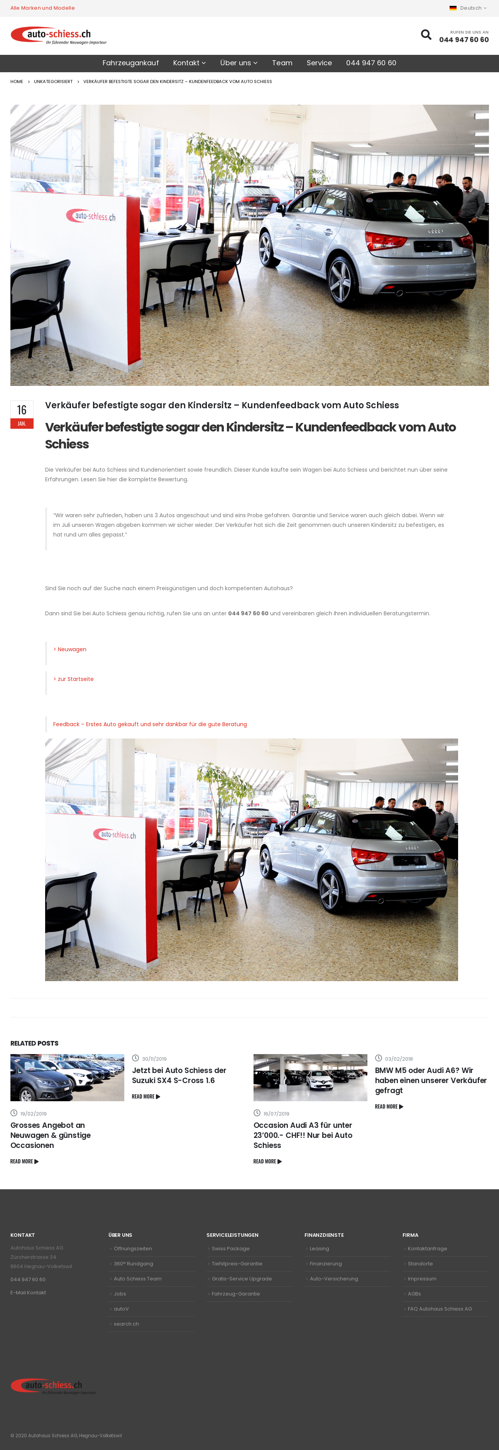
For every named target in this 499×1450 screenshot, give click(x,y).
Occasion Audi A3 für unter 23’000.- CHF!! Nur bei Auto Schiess (303, 1135)
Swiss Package (231, 1248)
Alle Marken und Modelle (42, 8)
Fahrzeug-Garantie (236, 1293)
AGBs (414, 1293)
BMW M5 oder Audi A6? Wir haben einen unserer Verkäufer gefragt (431, 1080)
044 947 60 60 (371, 63)
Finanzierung (326, 1263)
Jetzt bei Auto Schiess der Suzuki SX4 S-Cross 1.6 (179, 1075)
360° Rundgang (133, 1263)
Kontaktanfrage (427, 1248)
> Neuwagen (69, 649)
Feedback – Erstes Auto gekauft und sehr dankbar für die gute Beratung (150, 724)
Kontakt (186, 63)
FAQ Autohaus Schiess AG (440, 1308)
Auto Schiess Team (138, 1278)
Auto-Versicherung (334, 1278)
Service (319, 63)
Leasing (319, 1248)
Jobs (120, 1293)
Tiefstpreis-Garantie (237, 1263)
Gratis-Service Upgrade (242, 1278)
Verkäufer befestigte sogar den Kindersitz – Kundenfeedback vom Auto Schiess (250, 435)
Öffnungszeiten (133, 1248)
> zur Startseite (73, 679)
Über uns (235, 63)
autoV (121, 1308)
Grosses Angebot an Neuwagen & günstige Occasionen (50, 1135)
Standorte (420, 1263)
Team (282, 63)
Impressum (422, 1278)
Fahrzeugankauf (131, 63)
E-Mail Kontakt (28, 1292)
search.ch (126, 1324)
